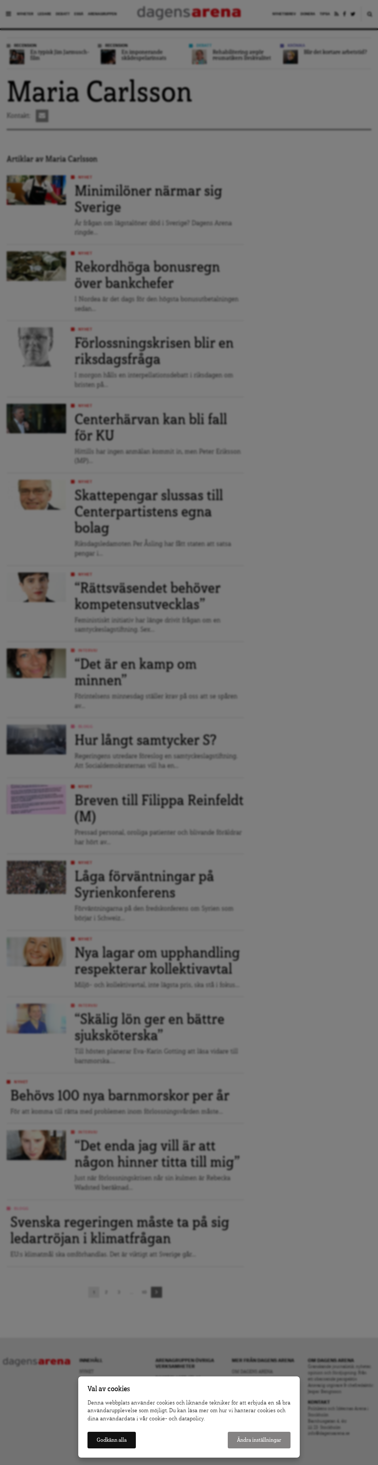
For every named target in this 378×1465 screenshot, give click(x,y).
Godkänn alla (112, 1440)
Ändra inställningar (259, 1440)
